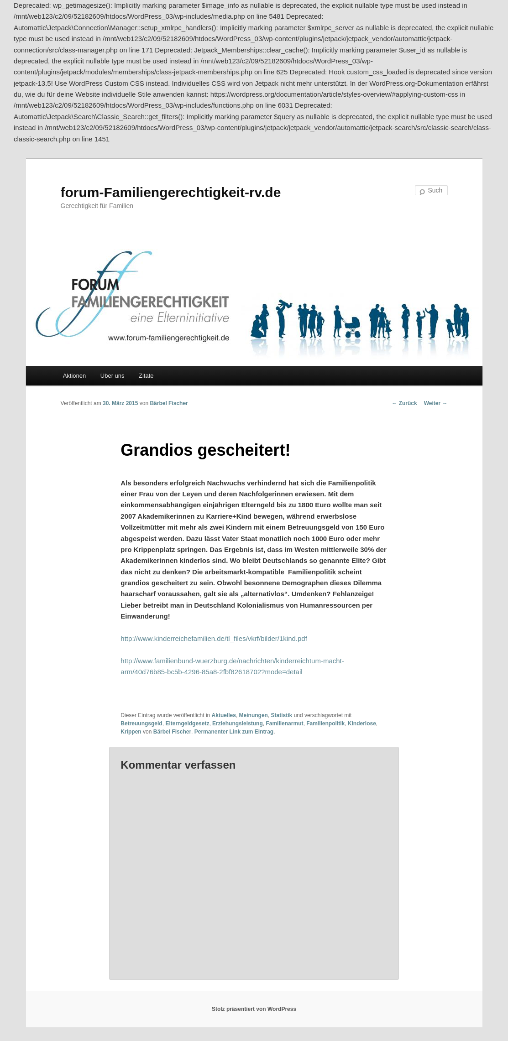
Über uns (112, 375)
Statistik (282, 715)
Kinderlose (362, 723)
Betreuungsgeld (141, 723)
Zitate (146, 375)
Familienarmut (284, 723)
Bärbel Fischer (169, 403)
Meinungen (253, 715)
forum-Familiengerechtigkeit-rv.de (171, 192)
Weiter (436, 403)
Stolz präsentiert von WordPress (254, 1009)
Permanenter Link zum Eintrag (233, 732)
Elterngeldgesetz (187, 723)
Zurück (404, 403)
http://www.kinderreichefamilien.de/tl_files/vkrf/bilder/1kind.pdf (213, 638)
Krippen (130, 732)
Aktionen (74, 375)
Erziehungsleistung (237, 723)
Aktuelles (224, 715)
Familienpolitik (325, 723)
